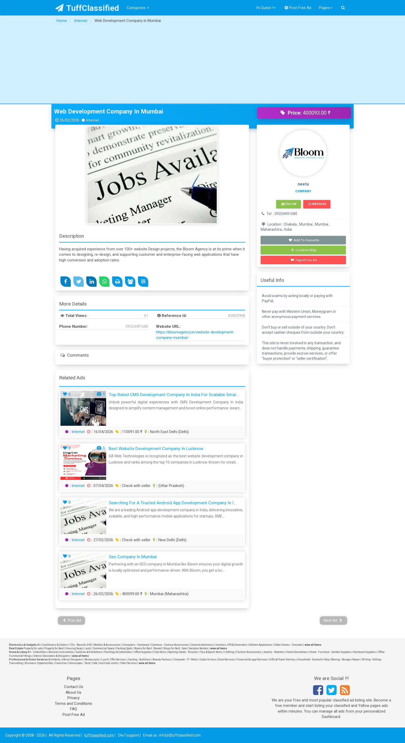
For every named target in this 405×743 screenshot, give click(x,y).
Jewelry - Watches (273, 652)
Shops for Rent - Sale (175, 648)
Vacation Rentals (198, 648)
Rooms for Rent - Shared (148, 648)
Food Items (159, 652)
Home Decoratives (297, 652)
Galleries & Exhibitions (88, 652)
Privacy (73, 698)
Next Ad (333, 620)
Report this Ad (304, 260)
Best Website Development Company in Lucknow (156, 448)
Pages (325, 7)
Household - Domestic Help (313, 659)
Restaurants (92, 659)
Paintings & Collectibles (118, 652)
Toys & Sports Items (211, 652)
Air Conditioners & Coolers (52, 644)
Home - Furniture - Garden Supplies (330, 652)
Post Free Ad (298, 7)
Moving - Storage (341, 659)
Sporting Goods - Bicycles (183, 652)
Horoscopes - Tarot (79, 663)
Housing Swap (74, 648)
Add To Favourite (304, 240)
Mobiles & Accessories (107, 644)
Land (87, 648)
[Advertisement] (202, 65)
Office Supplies (143, 652)
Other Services (128, 663)
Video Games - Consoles (288, 644)
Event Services (226, 659)
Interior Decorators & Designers (52, 655)
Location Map (303, 250)
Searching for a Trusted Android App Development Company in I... (173, 502)
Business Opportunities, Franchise (46, 663)
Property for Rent (54, 648)
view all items (313, 644)
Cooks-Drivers (207, 659)
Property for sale (33, 648)
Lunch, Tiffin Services (113, 659)
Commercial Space (103, 648)
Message (317, 204)
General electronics (202, 644)
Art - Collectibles (37, 652)
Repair (356, 659)
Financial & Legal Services (252, 659)
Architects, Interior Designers (65, 659)
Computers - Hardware (135, 644)
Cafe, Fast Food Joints (105, 663)
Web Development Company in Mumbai (108, 111)
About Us (73, 692)
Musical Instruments (61, 652)
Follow (289, 204)
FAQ (73, 709)
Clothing (229, 652)
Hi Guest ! (266, 7)
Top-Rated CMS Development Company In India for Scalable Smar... (174, 394)
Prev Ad (72, 620)
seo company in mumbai (133, 556)
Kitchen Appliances (260, 644)
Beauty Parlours (162, 659)
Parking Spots (124, 648)
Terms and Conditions (73, 703)
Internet (78, 431)
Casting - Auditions (139, 659)
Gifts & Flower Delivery (282, 659)
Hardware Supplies (364, 652)
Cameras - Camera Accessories (170, 644)
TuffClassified (87, 8)
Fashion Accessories (248, 652)
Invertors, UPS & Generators (231, 644)
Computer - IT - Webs (186, 659)
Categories (138, 7)
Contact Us (73, 686)
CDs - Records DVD (81, 644)
